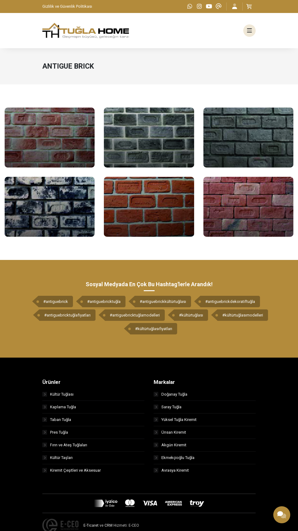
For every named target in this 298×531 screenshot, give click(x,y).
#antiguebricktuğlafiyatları (67, 315)
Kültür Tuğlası (58, 394)
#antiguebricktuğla (104, 301)
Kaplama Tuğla (59, 407)
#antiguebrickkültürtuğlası (163, 301)
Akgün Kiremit (170, 445)
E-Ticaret (91, 526)
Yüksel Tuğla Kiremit (175, 420)
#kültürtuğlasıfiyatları (153, 329)
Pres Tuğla (55, 432)
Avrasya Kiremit (171, 470)
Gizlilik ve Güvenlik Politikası (67, 6)
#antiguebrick (55, 301)
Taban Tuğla (56, 420)
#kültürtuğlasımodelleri (242, 315)
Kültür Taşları (57, 458)
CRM (108, 526)
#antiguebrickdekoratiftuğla (230, 301)
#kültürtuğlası (191, 315)
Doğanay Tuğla (170, 394)
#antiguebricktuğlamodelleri (135, 315)
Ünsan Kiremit (170, 432)
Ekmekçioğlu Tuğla (174, 458)
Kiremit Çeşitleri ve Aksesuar (71, 470)
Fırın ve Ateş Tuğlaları (64, 445)
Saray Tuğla (167, 407)
